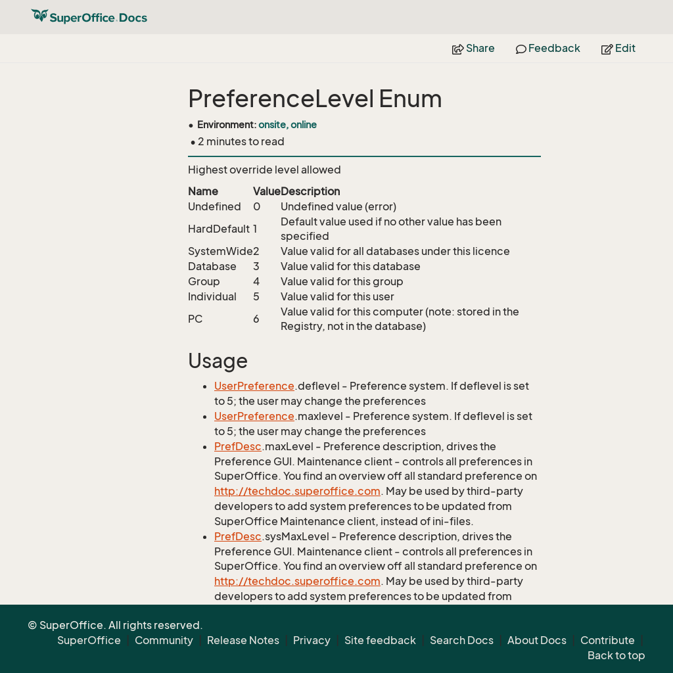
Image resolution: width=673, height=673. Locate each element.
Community (164, 640)
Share (473, 48)
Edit (618, 48)
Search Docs (462, 640)
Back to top (616, 655)
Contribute (607, 640)
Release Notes (243, 640)
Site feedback (380, 640)
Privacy (312, 640)
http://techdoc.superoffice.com (297, 491)
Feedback (548, 48)
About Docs (537, 640)
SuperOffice (89, 640)
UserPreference (254, 385)
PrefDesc (238, 446)
